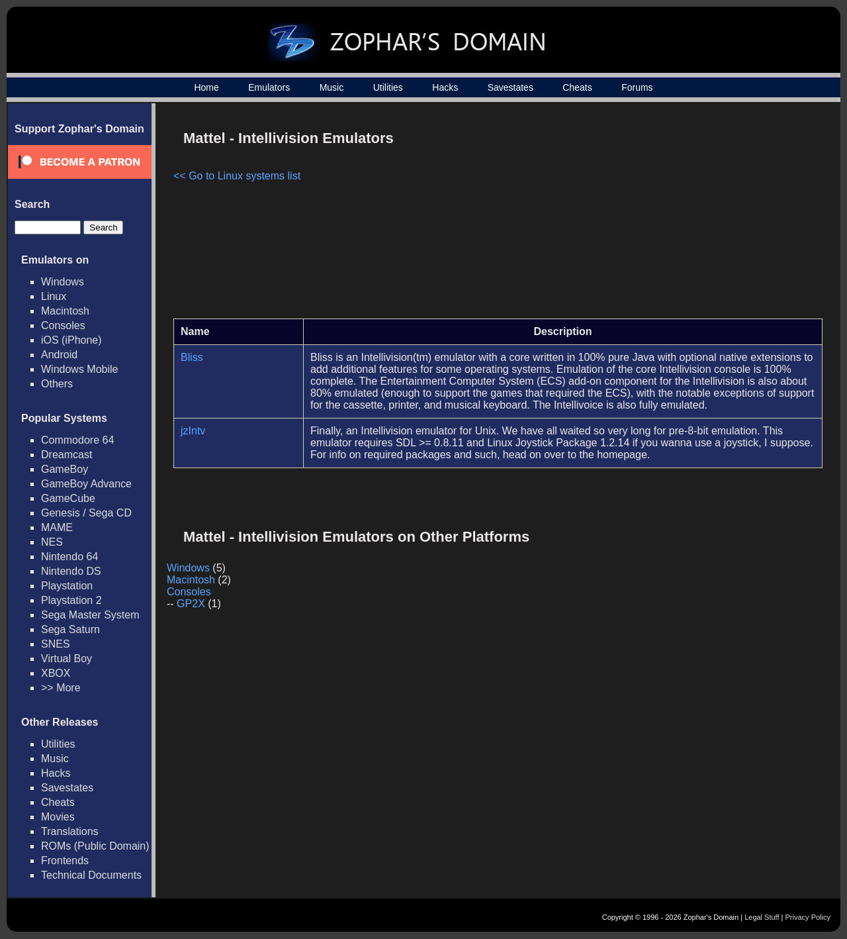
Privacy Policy (807, 917)
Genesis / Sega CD (86, 513)
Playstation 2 (71, 600)
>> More (61, 687)
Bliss (192, 357)
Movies (58, 816)
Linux (53, 296)
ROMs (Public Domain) (95, 846)
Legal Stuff (761, 917)
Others (57, 383)
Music (332, 87)
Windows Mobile (79, 369)
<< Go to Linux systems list (236, 175)
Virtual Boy (66, 658)
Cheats (577, 87)
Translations (70, 831)
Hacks (445, 87)
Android (59, 354)
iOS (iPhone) (71, 340)
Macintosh (65, 311)
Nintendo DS (71, 571)
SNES (55, 644)
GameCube (68, 498)
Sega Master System (90, 614)
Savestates (510, 87)
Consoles (63, 325)
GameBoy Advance (86, 483)
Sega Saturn (70, 629)
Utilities (388, 87)
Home (206, 87)
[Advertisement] (710, 216)
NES (52, 542)
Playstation (67, 585)
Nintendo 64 (69, 556)
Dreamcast (66, 454)
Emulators (269, 87)
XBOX (55, 673)
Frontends (65, 860)
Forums (636, 87)
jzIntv (193, 430)
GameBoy (64, 469)
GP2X (191, 603)
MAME (57, 527)
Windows (62, 281)
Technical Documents (91, 875)
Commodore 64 (77, 440)
